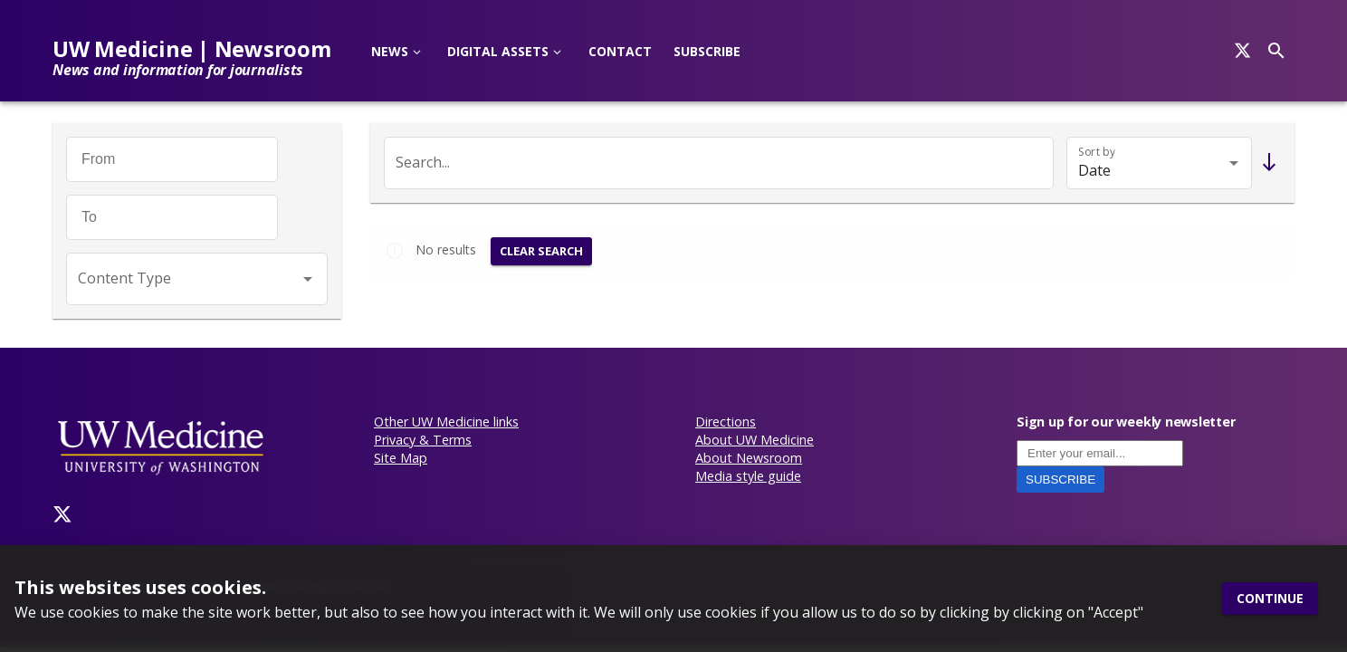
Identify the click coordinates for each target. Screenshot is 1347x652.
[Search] (1242, 51)
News (389, 51)
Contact (620, 51)
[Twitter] (62, 353)
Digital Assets (498, 51)
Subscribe (707, 51)
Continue (1270, 599)
